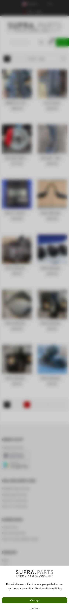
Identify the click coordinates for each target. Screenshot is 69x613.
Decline (35, 608)
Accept (35, 600)
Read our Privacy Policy (48, 588)
